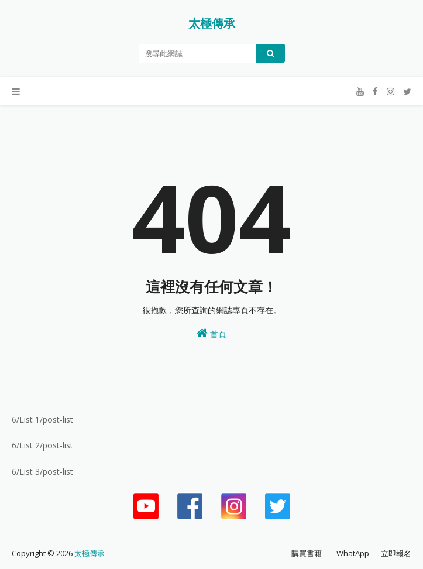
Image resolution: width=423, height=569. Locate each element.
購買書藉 (306, 553)
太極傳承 (211, 23)
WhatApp (352, 553)
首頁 (211, 333)
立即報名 (396, 553)
